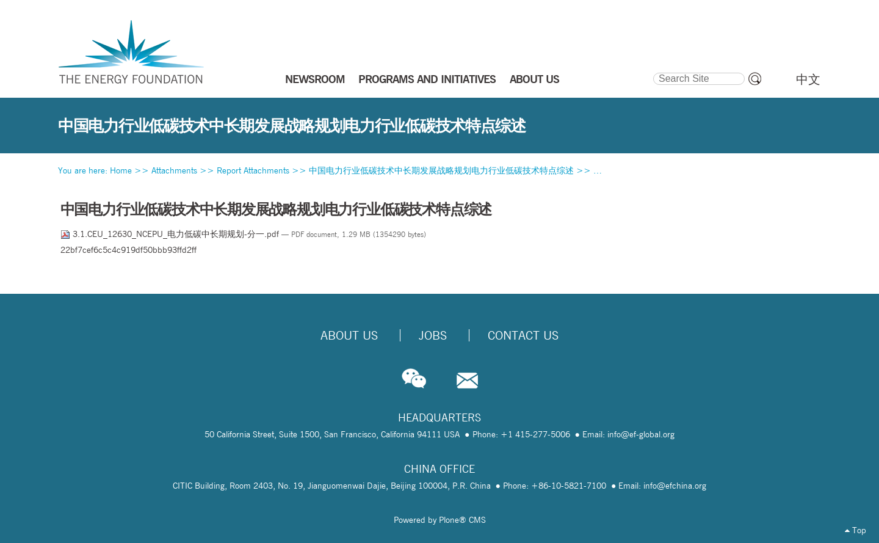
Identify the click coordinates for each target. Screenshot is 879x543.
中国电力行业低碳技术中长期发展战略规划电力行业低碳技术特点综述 (441, 170)
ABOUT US (534, 78)
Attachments (174, 170)
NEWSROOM (315, 78)
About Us (349, 335)
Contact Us (523, 335)
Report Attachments (253, 170)
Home (121, 170)
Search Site (652, 70)
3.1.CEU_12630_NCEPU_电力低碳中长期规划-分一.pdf (170, 233)
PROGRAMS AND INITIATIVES (427, 78)
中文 (808, 79)
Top (855, 530)
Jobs (433, 335)
